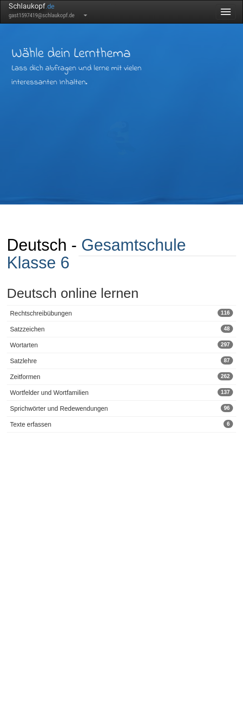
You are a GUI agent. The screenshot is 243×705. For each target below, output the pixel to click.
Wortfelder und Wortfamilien (121, 392)
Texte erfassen (121, 424)
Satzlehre (121, 360)
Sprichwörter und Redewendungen (121, 408)
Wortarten (121, 344)
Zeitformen (121, 376)
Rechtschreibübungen (121, 313)
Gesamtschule (133, 245)
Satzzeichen (121, 329)
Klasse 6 (38, 262)
